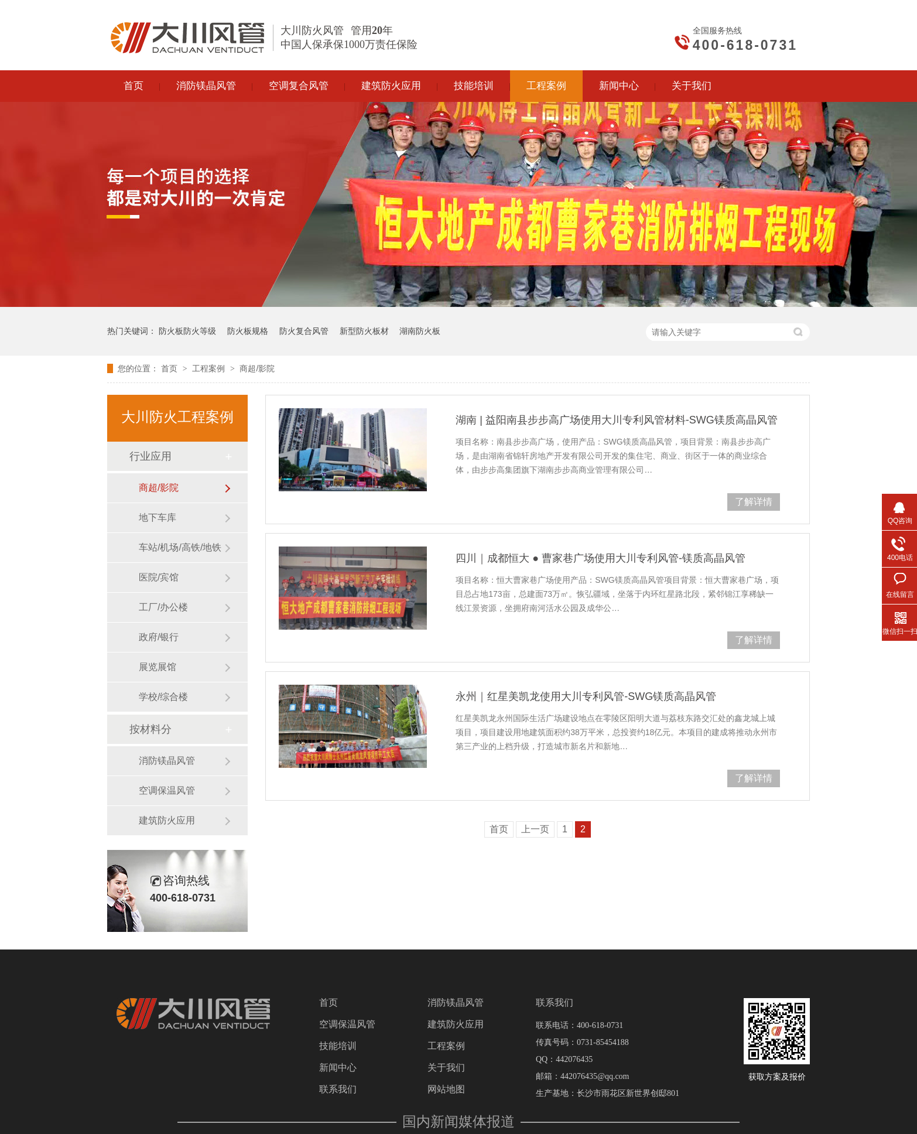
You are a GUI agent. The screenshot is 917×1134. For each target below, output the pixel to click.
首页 (170, 368)
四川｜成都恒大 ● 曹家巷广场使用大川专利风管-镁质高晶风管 (600, 558)
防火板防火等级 (187, 331)
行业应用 (150, 456)
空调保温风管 (167, 790)
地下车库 (157, 517)
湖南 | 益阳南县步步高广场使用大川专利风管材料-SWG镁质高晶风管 (617, 420)
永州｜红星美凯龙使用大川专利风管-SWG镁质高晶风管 (586, 696)
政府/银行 (159, 637)
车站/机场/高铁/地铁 (180, 547)
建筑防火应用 (167, 820)
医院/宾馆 (159, 577)
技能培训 (338, 1046)
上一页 (535, 829)
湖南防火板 (419, 331)
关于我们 (446, 1067)
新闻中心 (338, 1067)
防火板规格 (247, 331)
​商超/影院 (257, 368)
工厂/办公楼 (163, 607)
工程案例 (209, 368)
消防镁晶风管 (167, 761)
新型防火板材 (364, 331)
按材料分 (150, 729)
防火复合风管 (304, 331)
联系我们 (338, 1089)
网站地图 (446, 1089)
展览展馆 (157, 667)
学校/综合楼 (163, 697)
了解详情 (753, 502)
